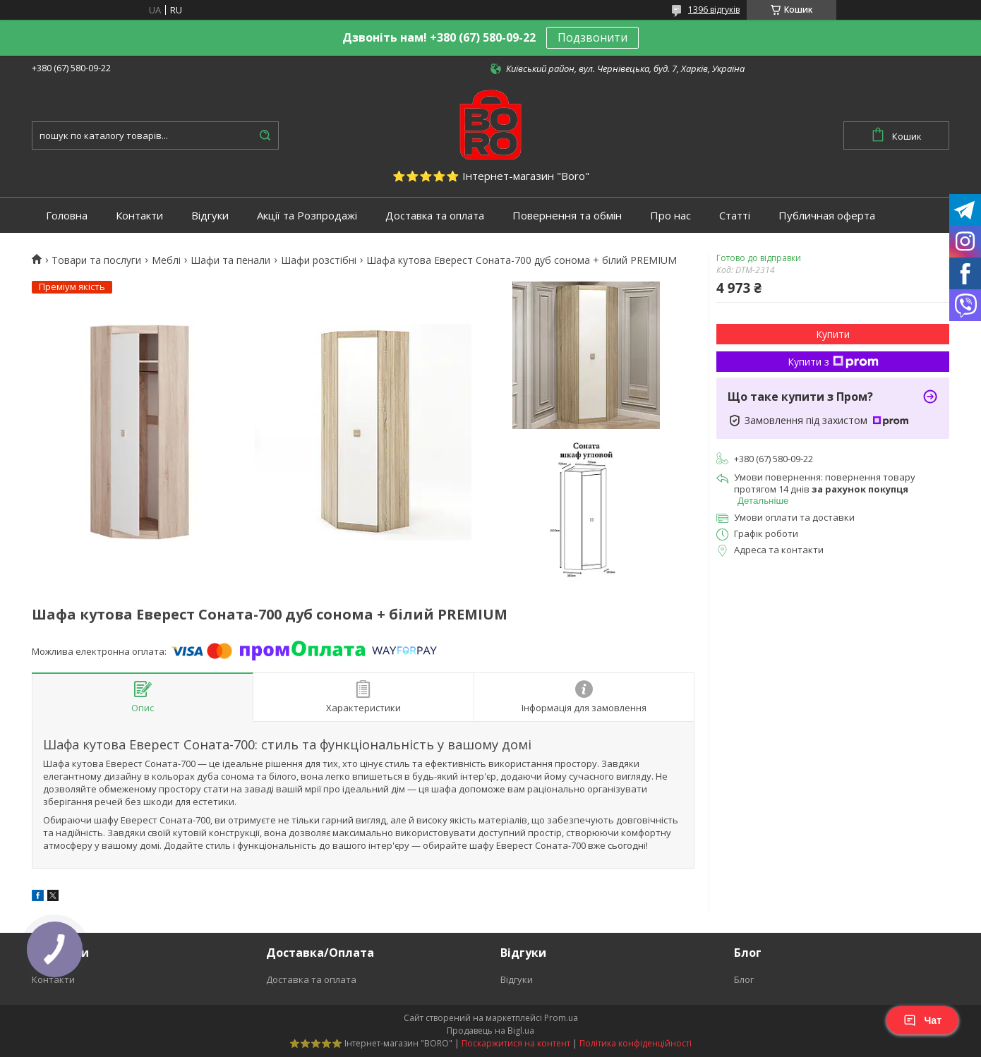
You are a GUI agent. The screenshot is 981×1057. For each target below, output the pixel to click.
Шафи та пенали (230, 260)
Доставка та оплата (434, 215)
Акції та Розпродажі (307, 215)
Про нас (670, 215)
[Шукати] (265, 135)
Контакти (139, 215)
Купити (833, 334)
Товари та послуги (96, 260)
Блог (744, 979)
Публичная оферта (826, 215)
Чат (922, 1020)
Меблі (166, 260)
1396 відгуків (714, 10)
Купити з (833, 361)
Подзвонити (592, 37)
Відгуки (210, 215)
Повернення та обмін (567, 215)
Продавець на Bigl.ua (490, 1031)
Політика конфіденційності (635, 1043)
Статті (734, 215)
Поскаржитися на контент (516, 1043)
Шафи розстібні (318, 260)
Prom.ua (561, 1018)
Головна (67, 215)
